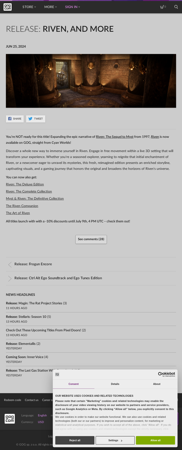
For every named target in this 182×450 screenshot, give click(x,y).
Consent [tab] (73, 383)
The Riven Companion (22, 206)
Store (29, 7)
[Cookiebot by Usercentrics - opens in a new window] (160, 374)
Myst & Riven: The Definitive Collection (35, 198)
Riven (155, 137)
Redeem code (12, 400)
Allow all (155, 440)
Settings (115, 440)
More (50, 7)
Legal (51, 436)
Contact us (31, 400)
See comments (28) (91, 239)
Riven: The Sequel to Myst (114, 137)
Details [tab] (115, 383)
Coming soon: (24, 357)
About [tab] (156, 383)
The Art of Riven (18, 213)
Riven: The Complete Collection (29, 191)
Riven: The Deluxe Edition (25, 184)
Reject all (74, 440)
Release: (30, 264)
